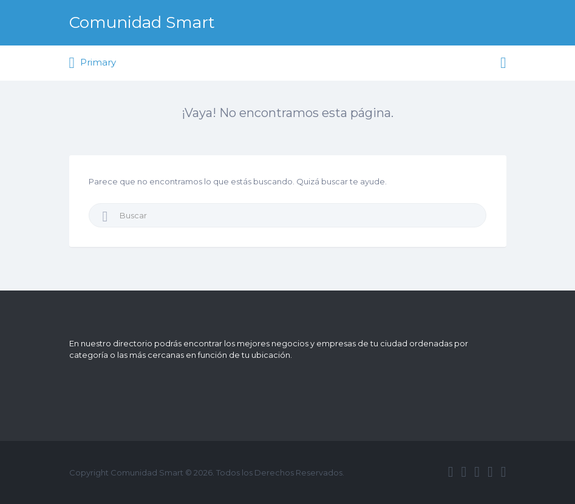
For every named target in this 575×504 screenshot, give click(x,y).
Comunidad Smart (142, 22)
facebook (451, 472)
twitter (463, 472)
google (477, 472)
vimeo (503, 472)
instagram (490, 472)
